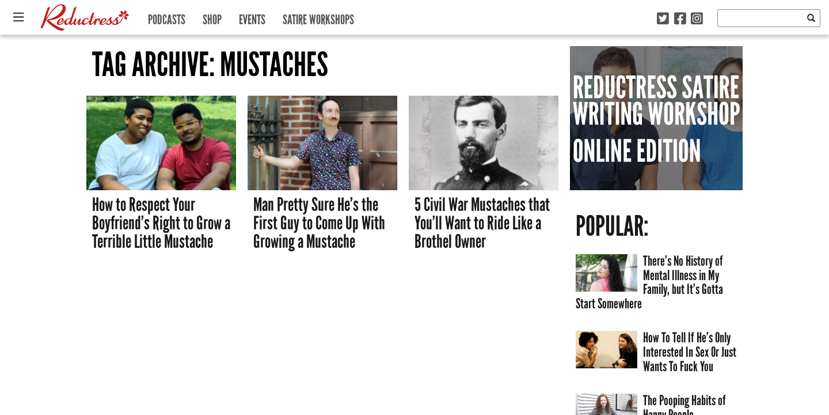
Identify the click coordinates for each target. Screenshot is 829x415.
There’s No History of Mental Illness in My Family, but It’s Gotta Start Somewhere (649, 282)
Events (252, 17)
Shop (212, 17)
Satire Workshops (318, 17)
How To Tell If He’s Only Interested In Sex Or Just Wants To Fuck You (689, 351)
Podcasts (166, 17)
